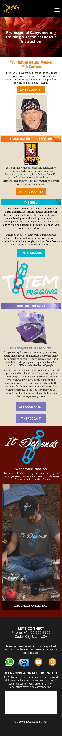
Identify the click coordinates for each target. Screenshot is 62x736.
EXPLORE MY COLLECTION (31, 605)
